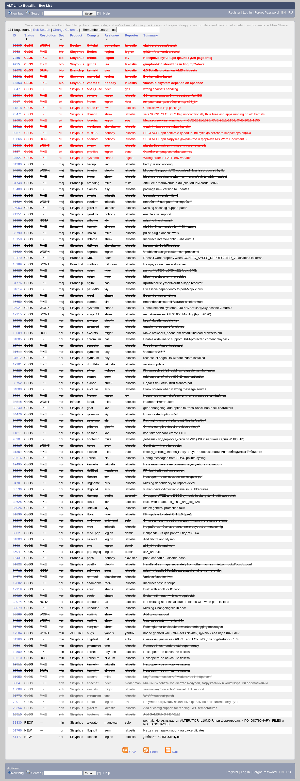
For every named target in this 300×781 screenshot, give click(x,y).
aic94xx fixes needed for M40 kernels (169, 226)
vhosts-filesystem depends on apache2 (173, 83)
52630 (17, 145)
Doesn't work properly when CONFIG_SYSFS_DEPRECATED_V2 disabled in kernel (203, 258)
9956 (16, 645)
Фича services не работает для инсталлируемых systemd (185, 520)
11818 (17, 108)
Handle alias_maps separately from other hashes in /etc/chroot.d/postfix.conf (197, 564)
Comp (93, 35)
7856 (16, 58)
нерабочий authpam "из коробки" (167, 202)
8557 (16, 151)
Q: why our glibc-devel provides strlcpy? (171, 426)
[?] (98, 13)
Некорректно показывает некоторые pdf (172, 476)
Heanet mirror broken (158, 402)
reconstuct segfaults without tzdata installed (174, 358)
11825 (17, 270)
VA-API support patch (158, 695)
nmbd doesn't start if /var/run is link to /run (173, 302)
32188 (17, 195)
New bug (17, 13)
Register (234, 12)
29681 (17, 120)
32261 (17, 76)
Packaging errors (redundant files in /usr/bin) (174, 420)
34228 (17, 370)
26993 (17, 295)
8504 (16, 552)
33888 (17, 614)
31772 (17, 695)
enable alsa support (157, 214)
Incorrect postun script (159, 583)
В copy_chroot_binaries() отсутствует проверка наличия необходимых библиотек (202, 452)
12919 (17, 589)
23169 (17, 376)
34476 (17, 414)
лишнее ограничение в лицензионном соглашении (180, 183)
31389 (17, 220)
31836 (17, 514)
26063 (17, 208)
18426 (17, 495)
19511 (17, 664)
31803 (17, 539)
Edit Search (41, 30)
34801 (17, 170)
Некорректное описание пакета (166, 652)
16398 (17, 226)
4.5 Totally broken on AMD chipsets (170, 70)
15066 (17, 139)
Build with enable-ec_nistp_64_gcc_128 (171, 502)
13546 (17, 276)
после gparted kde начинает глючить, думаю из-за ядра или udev (191, 633)
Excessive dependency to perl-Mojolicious (173, 289)
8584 (16, 683)
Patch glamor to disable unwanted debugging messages (183, 626)
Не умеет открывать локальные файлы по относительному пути (190, 702)
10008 (17, 689)
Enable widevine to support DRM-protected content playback (186, 339)
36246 (17, 470)
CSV (129, 752)
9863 (16, 51)
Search (36, 13)
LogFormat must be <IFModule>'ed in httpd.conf (177, 677)
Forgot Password (266, 12)
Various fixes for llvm (158, 576)
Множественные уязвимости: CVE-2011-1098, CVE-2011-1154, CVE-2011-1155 (201, 120)
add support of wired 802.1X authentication (173, 376)
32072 (17, 70)
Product (76, 35)
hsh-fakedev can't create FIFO (164, 433)
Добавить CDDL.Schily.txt (162, 737)
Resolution (48, 35)
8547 (16, 89)
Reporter (131, 35)
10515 (17, 714)
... (290, 25)
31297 (17, 520)
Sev (62, 37)
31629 (17, 252)
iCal (171, 752)
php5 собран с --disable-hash (164, 558)
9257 (16, 133)
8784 (16, 395)
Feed (151, 752)
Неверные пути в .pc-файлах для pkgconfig (177, 58)
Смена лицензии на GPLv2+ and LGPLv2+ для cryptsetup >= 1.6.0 (191, 639)
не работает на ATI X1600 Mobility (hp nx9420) (177, 314)
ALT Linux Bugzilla (21, 5)
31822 (17, 564)
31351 (17, 452)
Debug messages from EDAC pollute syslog (174, 458)
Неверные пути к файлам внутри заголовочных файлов (184, 395)
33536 (17, 489)
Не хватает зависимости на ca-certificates (174, 730)
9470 (16, 483)
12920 (17, 595)
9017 (16, 101)
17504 (17, 633)
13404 (17, 476)
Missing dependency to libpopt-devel (169, 483)
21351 (17, 214)
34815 (17, 402)
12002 (17, 583)
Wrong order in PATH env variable (167, 158)
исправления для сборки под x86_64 (170, 101)
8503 (16, 545)
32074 (17, 602)
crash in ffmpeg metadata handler (167, 126)
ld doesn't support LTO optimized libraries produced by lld (184, 170)
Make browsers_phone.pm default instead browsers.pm (182, 333)
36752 (17, 383)
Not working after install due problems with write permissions (186, 602)
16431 (17, 558)
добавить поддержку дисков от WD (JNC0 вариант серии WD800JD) (193, 439)
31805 (17, 339)
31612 (17, 358)
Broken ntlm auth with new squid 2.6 (169, 595)
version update (153, 364)
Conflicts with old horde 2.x (162, 445)
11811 (17, 433)
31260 (17, 639)
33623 (17, 176)
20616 (17, 458)
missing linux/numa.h (158, 220)
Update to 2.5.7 (154, 352)
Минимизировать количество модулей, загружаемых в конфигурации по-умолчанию (205, 683)
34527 (17, 158)
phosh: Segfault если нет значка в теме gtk (174, 145)
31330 (17, 722)
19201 (17, 364)
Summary (150, 35)
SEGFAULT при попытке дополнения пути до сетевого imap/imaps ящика (197, 133)
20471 (17, 114)
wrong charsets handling (160, 89)
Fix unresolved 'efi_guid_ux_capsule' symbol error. (179, 370)
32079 (17, 608)
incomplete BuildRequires (161, 245)
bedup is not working (158, 164)
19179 (17, 258)
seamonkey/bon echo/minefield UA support (173, 689)
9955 (16, 64)
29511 (17, 126)
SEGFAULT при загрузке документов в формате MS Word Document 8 (195, 139)
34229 (17, 620)
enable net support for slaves (163, 326)
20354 (17, 708)
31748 (17, 183)
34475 (17, 420)
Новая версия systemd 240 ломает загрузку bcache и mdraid (187, 308)
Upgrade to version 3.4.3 (160, 195)
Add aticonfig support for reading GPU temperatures (180, 708)
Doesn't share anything (159, 295)
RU (290, 12)
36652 (17, 302)
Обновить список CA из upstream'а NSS (172, 95)
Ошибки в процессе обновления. (167, 151)
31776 (17, 283)
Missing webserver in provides (164, 276)
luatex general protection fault (164, 508)
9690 (16, 439)
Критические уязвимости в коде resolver (173, 283)
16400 (17, 189)
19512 (17, 670)
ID (14, 35)
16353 (17, 83)
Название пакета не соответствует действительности (182, 464)
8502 (16, 533)
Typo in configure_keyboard (163, 345)
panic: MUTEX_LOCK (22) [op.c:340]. (170, 270)
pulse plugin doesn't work (161, 233)
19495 (17, 464)
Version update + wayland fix (163, 620)
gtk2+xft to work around (161, 51)
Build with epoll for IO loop (162, 589)
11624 (17, 202)
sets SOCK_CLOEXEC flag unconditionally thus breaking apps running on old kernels (204, 114)
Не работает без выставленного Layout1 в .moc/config (183, 526)
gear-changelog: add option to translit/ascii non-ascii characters (188, 408)
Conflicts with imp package (162, 108)
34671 (17, 576)
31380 (17, 164)
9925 (16, 326)
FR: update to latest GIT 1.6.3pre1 (167, 514)
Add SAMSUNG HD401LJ (161, 714)
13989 (17, 264)
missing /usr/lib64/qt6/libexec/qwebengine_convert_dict (182, 570)
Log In (247, 12)
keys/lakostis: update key (161, 320)
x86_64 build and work (159, 545)
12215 (17, 314)
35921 (17, 308)
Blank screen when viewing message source (174, 389)
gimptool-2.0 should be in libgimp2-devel (174, 64)
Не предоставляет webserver (164, 264)
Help (106, 13)
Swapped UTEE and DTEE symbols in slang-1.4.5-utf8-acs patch (189, 495)
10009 (17, 333)
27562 (17, 320)
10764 (17, 345)
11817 (17, 445)
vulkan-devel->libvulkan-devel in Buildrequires (175, 489)
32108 (17, 426)
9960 (16, 245)
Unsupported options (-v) (161, 414)
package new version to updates (166, 189)
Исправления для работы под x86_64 (171, 533)
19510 (17, 658)
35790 (17, 233)
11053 (17, 677)
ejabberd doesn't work (160, 45)
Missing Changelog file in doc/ (164, 608)
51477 (17, 737)
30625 (17, 502)
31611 (17, 352)
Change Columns (65, 30)
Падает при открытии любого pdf (167, 383)
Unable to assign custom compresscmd (171, 252)
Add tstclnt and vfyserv (159, 539)
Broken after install (157, 76)
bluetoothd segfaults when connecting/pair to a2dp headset (185, 176)
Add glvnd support (156, 614)
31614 (17, 289)
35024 (17, 508)
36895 (17, 45)
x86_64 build (152, 552)
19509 (17, 652)
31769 (17, 626)
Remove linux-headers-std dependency (171, 645)
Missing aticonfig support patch (165, 208)
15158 (17, 239)
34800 (17, 389)
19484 (17, 95)
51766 (17, 730)
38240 (17, 408)
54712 (17, 570)
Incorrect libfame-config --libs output (168, 239)
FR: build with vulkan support (163, 470)
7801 (16, 702)
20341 (17, 526)
